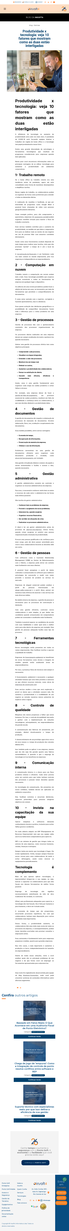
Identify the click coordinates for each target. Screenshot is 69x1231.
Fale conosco (22, 1203)
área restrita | (18, 2)
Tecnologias (21, 1196)
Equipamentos (7, 1204)
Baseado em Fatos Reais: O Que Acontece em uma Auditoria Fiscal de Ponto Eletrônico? (34, 1026)
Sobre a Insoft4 (20, 1184)
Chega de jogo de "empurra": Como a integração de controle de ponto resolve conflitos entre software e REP (34, 1067)
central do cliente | (29, 2)
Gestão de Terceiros (5, 1200)
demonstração (61, 1203)
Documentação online (7, 1215)
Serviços (20, 1192)
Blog (19, 1199)
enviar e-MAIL (61, 1198)
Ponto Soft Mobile (8, 1189)
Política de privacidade (6, 1209)
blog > (31, 25)
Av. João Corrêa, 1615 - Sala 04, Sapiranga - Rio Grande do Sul (39, 1191)
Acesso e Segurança (6, 1194)
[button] (4, 9)
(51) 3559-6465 (61, 1193)
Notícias (37, 25)
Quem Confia (22, 1189)
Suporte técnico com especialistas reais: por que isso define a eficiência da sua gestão (34, 1109)
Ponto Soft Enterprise (6, 1184)
